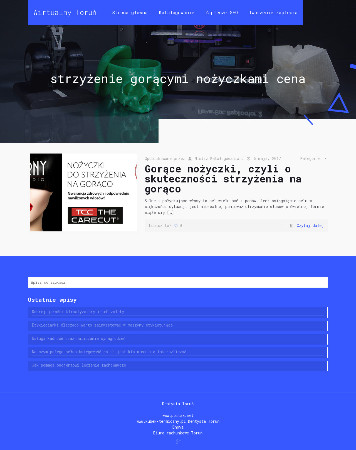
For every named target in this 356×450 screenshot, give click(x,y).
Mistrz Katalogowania (217, 158)
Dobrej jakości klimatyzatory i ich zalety (78, 311)
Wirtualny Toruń (65, 12)
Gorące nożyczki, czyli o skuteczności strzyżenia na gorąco (223, 178)
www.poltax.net (178, 415)
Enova (178, 427)
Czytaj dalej (310, 225)
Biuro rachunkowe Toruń (177, 433)
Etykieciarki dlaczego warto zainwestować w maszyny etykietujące (102, 325)
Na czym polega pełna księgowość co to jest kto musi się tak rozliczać (109, 351)
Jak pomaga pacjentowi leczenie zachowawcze (79, 365)
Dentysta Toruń (178, 403)
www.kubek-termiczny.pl (161, 421)
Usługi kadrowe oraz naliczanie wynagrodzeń (78, 338)
